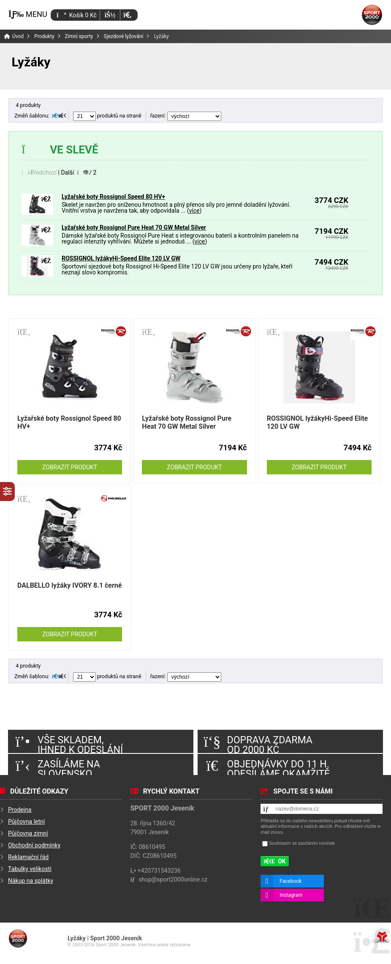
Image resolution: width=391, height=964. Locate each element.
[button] (127, 15)
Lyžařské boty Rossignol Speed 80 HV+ (113, 196)
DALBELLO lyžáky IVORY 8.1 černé (69, 585)
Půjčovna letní (26, 821)
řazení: (185, 115)
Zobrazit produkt (69, 467)
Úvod (372, 14)
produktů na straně (107, 115)
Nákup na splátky (30, 880)
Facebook (290, 881)
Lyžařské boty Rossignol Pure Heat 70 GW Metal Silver (134, 227)
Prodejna (19, 809)
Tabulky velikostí (30, 868)
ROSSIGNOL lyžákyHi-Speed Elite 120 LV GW (121, 258)
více (194, 210)
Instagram (291, 895)
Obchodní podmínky (34, 845)
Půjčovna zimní (28, 833)
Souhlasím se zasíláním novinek (302, 843)
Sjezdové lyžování (124, 36)
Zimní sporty (79, 36)
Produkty (44, 36)
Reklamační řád (28, 857)
